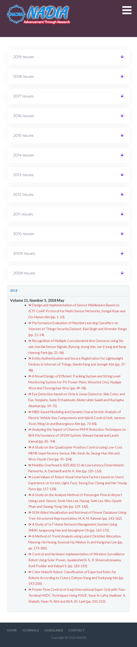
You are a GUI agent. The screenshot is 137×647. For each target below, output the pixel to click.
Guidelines (53, 630)
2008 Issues (24, 273)
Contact (76, 630)
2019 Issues (23, 57)
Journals (30, 630)
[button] (129, 13)
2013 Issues (23, 175)
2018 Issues (23, 76)
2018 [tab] (13, 291)
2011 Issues (23, 214)
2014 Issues (23, 155)
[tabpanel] (69, 454)
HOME (12, 630)
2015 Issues (23, 135)
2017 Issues (23, 96)
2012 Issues (23, 194)
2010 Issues (23, 234)
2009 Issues (24, 253)
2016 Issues (23, 116)
